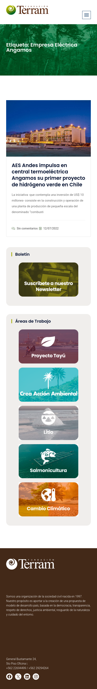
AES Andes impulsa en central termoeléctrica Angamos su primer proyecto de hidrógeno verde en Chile (48, 175)
